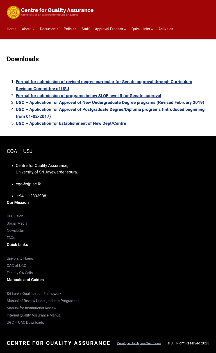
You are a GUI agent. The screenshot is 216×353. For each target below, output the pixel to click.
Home (11, 29)
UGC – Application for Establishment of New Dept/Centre (71, 123)
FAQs (11, 238)
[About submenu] (33, 29)
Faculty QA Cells (20, 273)
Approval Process (109, 29)
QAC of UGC (16, 266)
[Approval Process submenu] (125, 29)
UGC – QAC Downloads (25, 322)
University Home (20, 258)
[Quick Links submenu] (152, 29)
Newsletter (15, 230)
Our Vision (15, 216)
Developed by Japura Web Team (139, 343)
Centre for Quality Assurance (58, 343)
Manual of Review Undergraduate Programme (43, 301)
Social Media (17, 223)
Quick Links (141, 29)
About (27, 29)
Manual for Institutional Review (31, 308)
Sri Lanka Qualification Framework (34, 294)
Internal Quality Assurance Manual (34, 315)
